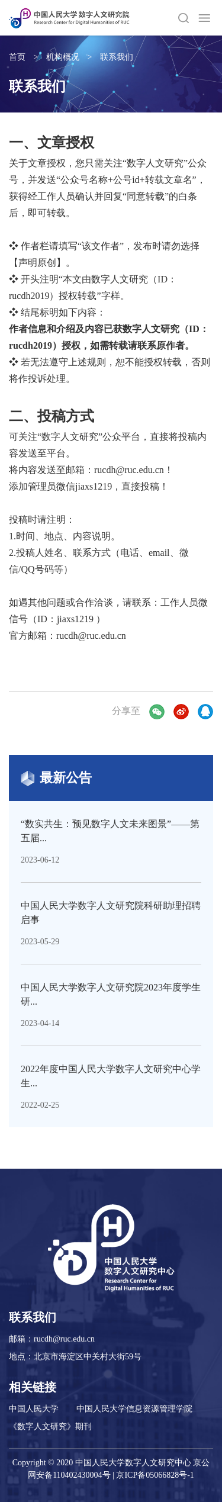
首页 (17, 57)
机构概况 (62, 57)
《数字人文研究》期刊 (50, 1426)
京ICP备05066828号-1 (155, 1475)
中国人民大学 (34, 1408)
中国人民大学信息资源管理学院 (134, 1408)
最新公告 (56, 778)
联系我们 (116, 57)
